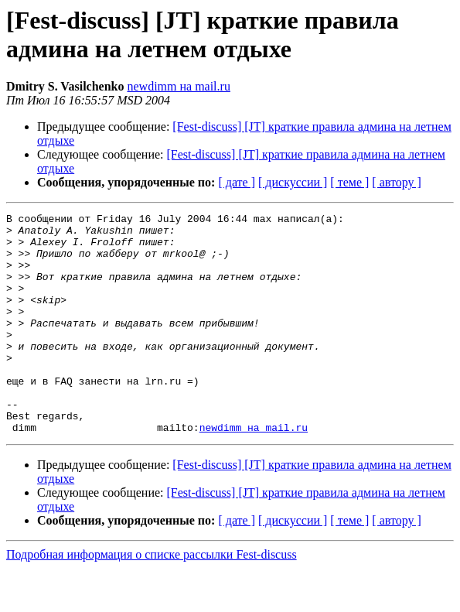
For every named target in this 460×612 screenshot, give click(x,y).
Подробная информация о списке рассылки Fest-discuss (151, 598)
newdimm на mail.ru (178, 86)
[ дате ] (236, 182)
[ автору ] (396, 182)
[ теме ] (349, 182)
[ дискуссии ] (292, 182)
